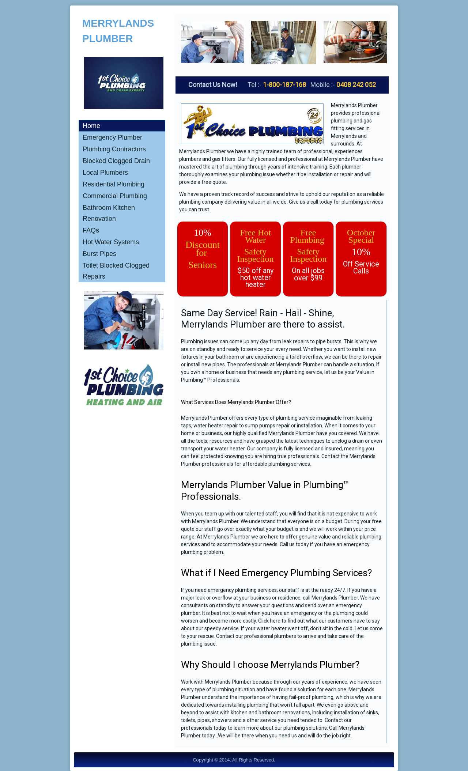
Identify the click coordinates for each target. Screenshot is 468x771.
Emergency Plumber (112, 137)
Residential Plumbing (113, 184)
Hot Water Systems (111, 242)
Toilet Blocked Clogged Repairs (116, 271)
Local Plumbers (105, 172)
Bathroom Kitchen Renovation (109, 213)
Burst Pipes (99, 253)
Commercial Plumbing (115, 196)
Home (91, 125)
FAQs (91, 230)
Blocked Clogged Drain (116, 161)
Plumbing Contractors (114, 149)
